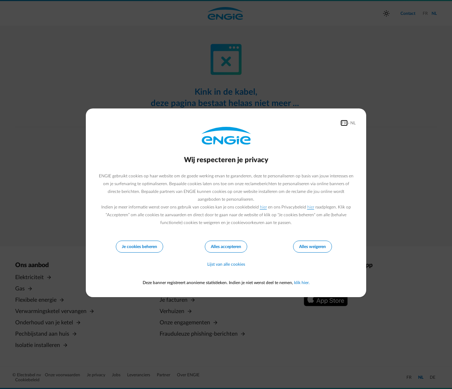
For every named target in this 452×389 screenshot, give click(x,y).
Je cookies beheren (139, 246)
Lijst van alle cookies (226, 264)
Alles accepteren (226, 246)
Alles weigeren (312, 246)
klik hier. (302, 283)
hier (263, 207)
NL (353, 123)
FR (344, 123)
